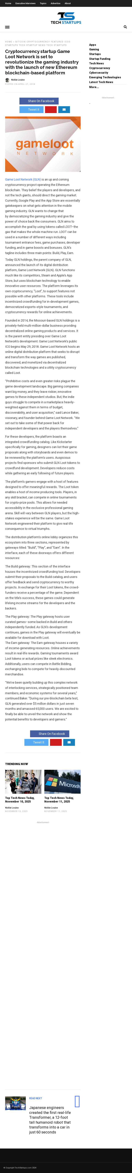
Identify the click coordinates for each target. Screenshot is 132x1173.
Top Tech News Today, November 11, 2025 (59, 799)
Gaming (94, 49)
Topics (43, 3)
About (68, 3)
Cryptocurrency (38, 41)
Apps (92, 44)
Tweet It (31, 109)
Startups (11, 45)
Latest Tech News (101, 82)
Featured (57, 41)
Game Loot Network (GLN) (23, 179)
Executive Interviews (25, 3)
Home (8, 3)
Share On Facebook (39, 101)
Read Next (35, 1098)
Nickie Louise (12, 807)
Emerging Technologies (105, 77)
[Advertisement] (43, 954)
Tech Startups (56, 45)
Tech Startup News (32, 45)
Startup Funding (99, 58)
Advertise (55, 3)
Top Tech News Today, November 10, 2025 (20, 799)
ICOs (67, 41)
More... (94, 87)
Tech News (96, 63)
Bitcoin (20, 41)
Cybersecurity (98, 72)
